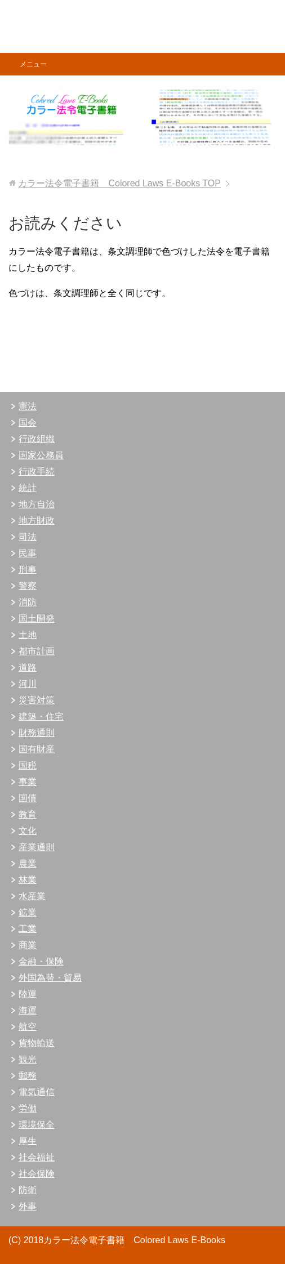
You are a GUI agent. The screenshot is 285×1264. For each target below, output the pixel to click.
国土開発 (37, 618)
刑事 (28, 569)
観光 (28, 1059)
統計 (28, 488)
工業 (28, 929)
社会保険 (37, 1173)
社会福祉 (37, 1157)
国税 (28, 765)
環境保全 (37, 1124)
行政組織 (37, 439)
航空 (28, 1026)
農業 (28, 863)
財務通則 (37, 733)
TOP (119, 183)
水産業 (32, 896)
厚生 (28, 1141)
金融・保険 (41, 961)
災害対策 (37, 700)
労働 (28, 1108)
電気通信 (37, 1092)
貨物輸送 (37, 1043)
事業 (28, 782)
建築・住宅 (41, 716)
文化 (28, 831)
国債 (28, 798)
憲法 (28, 406)
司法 (28, 537)
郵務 (28, 1075)
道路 (28, 667)
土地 (28, 635)
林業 (28, 880)
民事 (28, 553)
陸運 (28, 994)
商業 (28, 945)
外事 (28, 1206)
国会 (28, 422)
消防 (28, 602)
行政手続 (37, 471)
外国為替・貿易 (50, 977)
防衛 (28, 1190)
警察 (28, 586)
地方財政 (37, 520)
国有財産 (37, 749)
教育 (28, 814)
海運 (28, 1010)
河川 (28, 684)
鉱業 (28, 912)
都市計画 (37, 651)
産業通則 (37, 847)
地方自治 (37, 504)
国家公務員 (41, 455)
